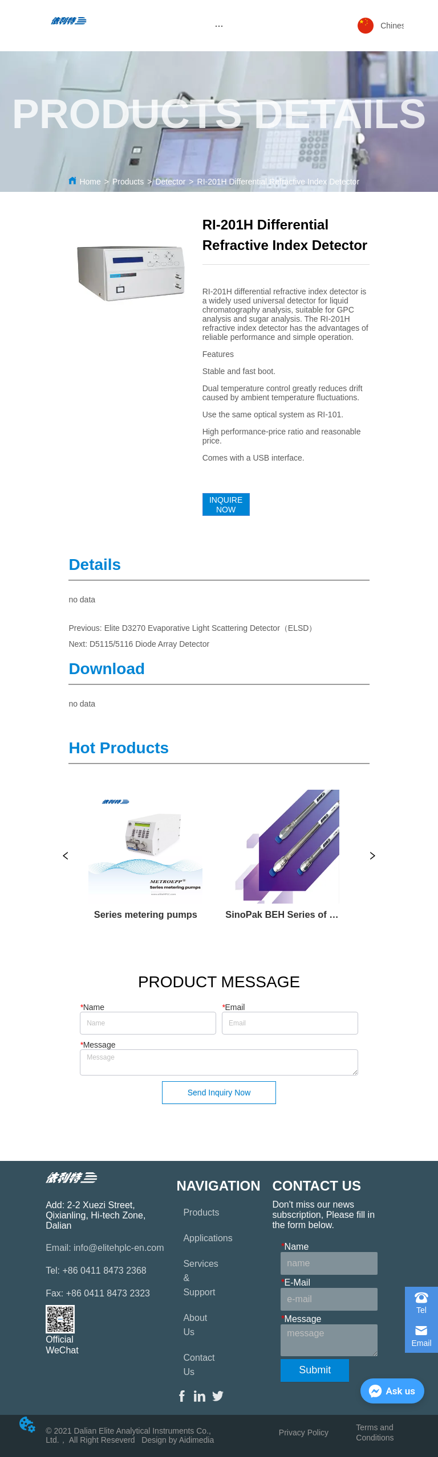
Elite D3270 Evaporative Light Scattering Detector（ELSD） (210, 628)
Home (89, 181)
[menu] (219, 25)
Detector (170, 181)
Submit (315, 1370)
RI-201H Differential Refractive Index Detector (278, 181)
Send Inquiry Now (219, 1092)
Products (128, 181)
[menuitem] (219, 25)
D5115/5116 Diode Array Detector (149, 644)
